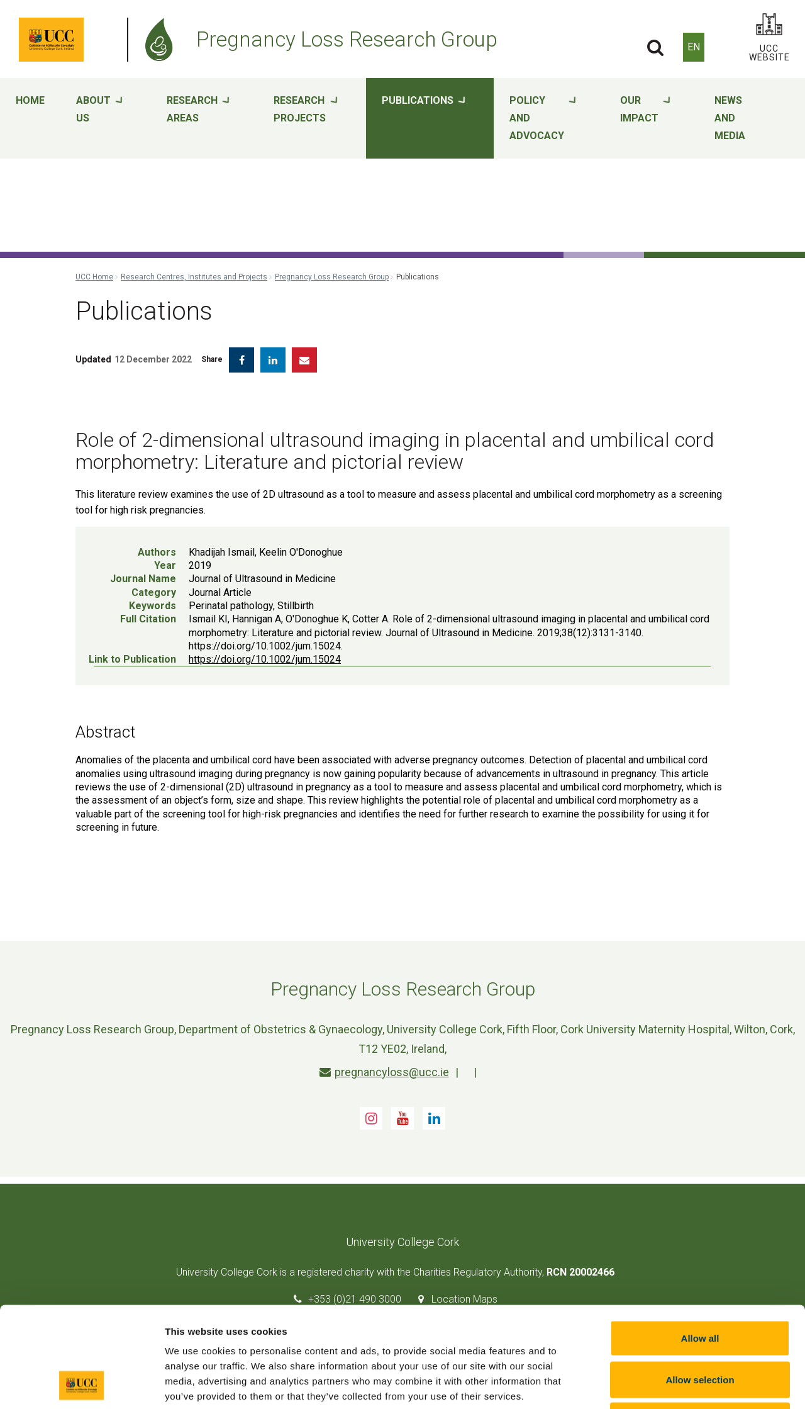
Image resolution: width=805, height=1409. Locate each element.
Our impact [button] (645, 119)
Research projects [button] (306, 119)
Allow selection (699, 1285)
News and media (729, 118)
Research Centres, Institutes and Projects (194, 276)
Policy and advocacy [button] (542, 119)
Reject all (700, 1326)
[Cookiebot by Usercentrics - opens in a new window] (81, 1384)
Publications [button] (423, 119)
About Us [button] (99, 119)
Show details (660, 1384)
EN (693, 47)
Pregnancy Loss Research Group (332, 276)
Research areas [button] (198, 119)
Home (30, 100)
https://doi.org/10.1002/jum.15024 (265, 659)
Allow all (700, 1243)
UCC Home (94, 276)
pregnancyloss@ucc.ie (384, 1072)
